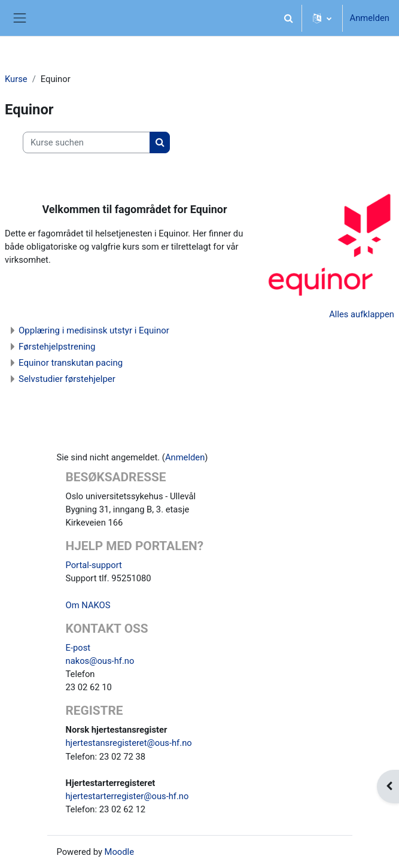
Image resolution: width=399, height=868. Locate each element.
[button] (289, 18)
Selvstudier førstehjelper (67, 379)
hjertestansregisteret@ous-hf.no (129, 743)
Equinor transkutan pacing (71, 362)
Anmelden (369, 18)
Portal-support (94, 565)
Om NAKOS (88, 605)
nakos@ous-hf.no (100, 660)
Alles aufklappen (361, 314)
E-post (78, 647)
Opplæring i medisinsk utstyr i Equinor (94, 330)
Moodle (119, 851)
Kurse (16, 79)
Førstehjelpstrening (57, 346)
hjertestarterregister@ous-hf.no (127, 796)
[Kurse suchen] (86, 142)
